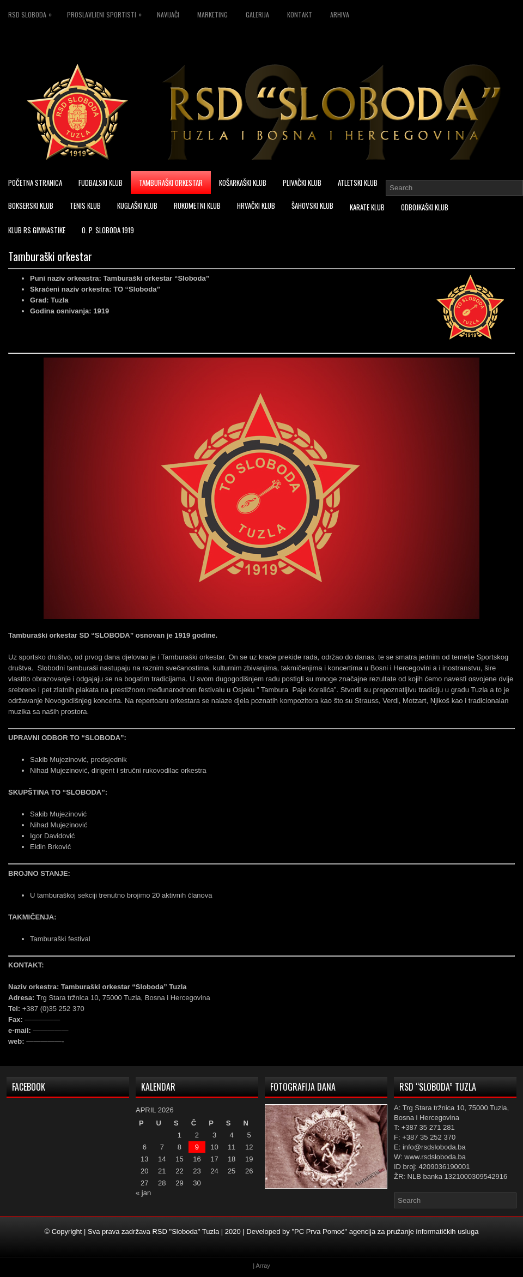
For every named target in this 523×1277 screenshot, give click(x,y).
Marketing (212, 14)
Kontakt (299, 14)
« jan (143, 1193)
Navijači (168, 14)
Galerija (257, 14)
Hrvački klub (256, 205)
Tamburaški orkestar (171, 182)
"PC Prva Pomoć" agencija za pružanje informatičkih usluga (384, 1231)
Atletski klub (358, 182)
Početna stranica (35, 182)
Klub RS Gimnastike (36, 230)
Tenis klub (85, 205)
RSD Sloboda (32, 13)
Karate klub (367, 207)
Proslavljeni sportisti (107, 13)
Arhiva (339, 14)
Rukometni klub (197, 205)
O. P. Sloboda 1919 (108, 230)
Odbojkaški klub (424, 207)
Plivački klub (302, 182)
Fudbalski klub (100, 182)
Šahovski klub (312, 205)
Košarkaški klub (242, 182)
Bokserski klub (30, 205)
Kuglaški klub (137, 205)
